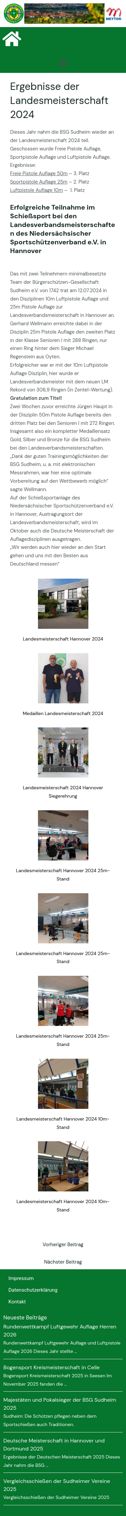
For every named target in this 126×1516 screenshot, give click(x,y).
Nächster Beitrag (63, 1262)
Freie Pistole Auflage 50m (39, 173)
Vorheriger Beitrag (63, 1245)
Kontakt (17, 1302)
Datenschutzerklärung (32, 1290)
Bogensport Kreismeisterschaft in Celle (51, 1367)
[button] (63, 63)
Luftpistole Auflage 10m (36, 190)
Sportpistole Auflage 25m (39, 182)
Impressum (21, 1278)
